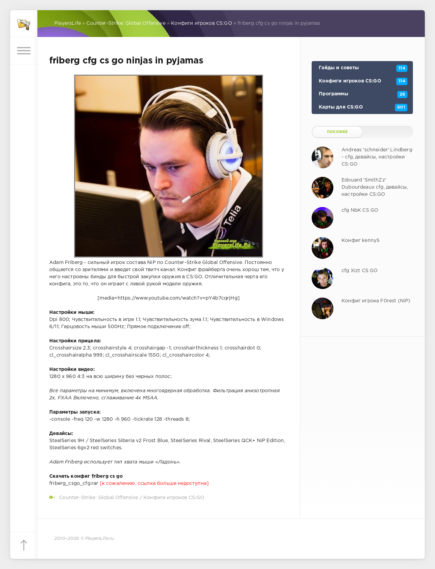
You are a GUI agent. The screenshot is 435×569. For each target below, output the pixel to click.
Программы (363, 94)
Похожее (337, 132)
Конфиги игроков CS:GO (174, 498)
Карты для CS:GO (363, 107)
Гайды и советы (363, 68)
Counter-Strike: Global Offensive (98, 498)
